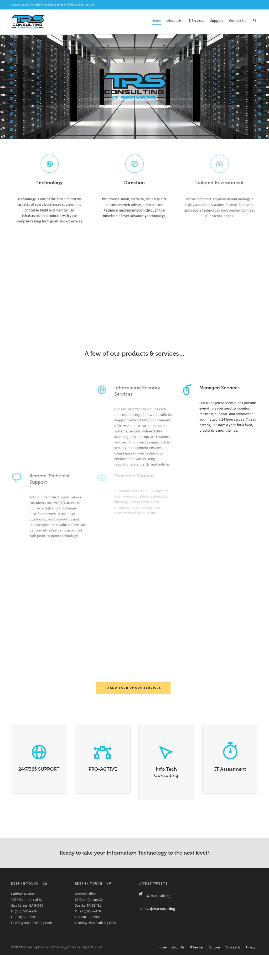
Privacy (250, 947)
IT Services (196, 20)
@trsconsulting (158, 895)
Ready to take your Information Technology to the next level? (134, 853)
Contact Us (237, 20)
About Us (174, 20)
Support (216, 20)
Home (156, 21)
